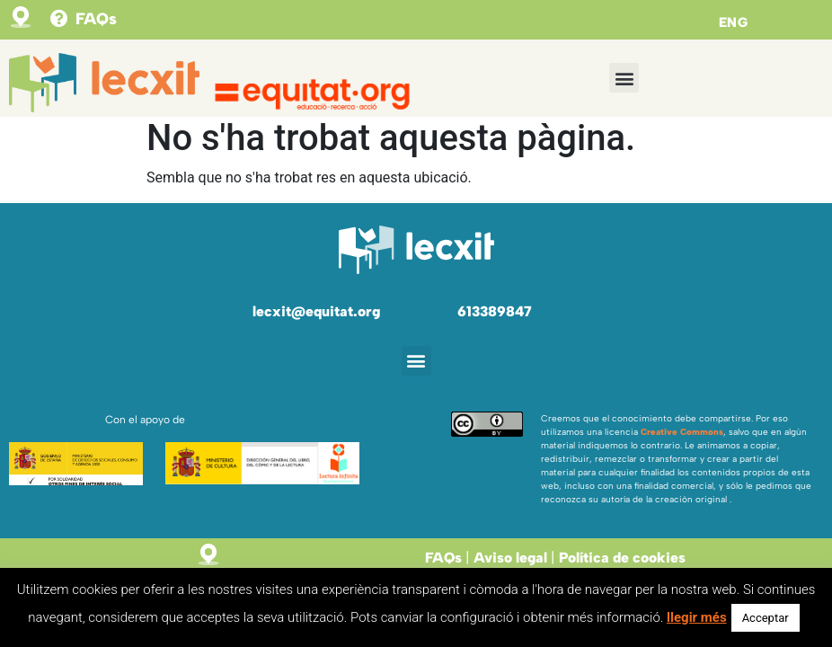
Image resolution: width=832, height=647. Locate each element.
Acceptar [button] (765, 618)
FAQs (96, 19)
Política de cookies (622, 557)
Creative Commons (682, 432)
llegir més (697, 617)
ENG (733, 22)
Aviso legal (510, 557)
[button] (624, 78)
